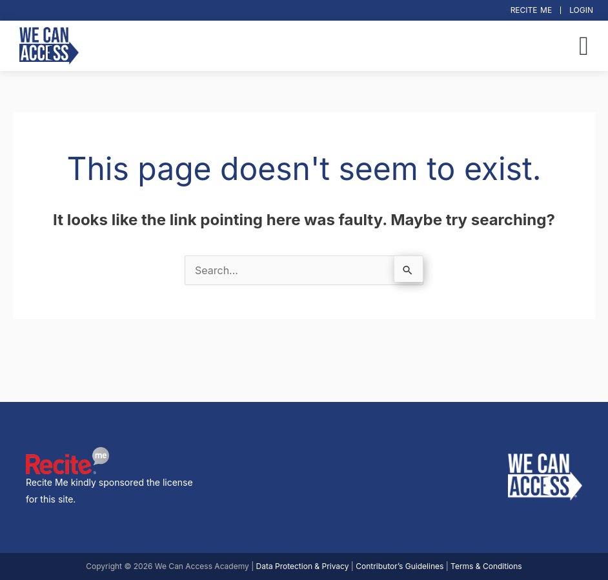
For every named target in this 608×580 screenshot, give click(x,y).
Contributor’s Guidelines (399, 566)
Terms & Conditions (486, 566)
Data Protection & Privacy (302, 566)
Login (581, 10)
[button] (584, 46)
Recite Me (531, 10)
